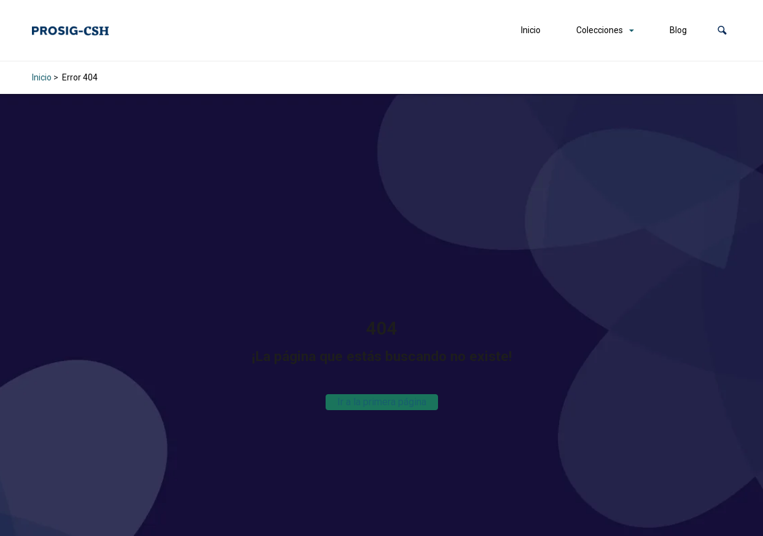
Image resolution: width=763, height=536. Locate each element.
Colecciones (599, 30)
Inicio (531, 30)
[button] (722, 30)
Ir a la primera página (381, 402)
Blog (678, 30)
